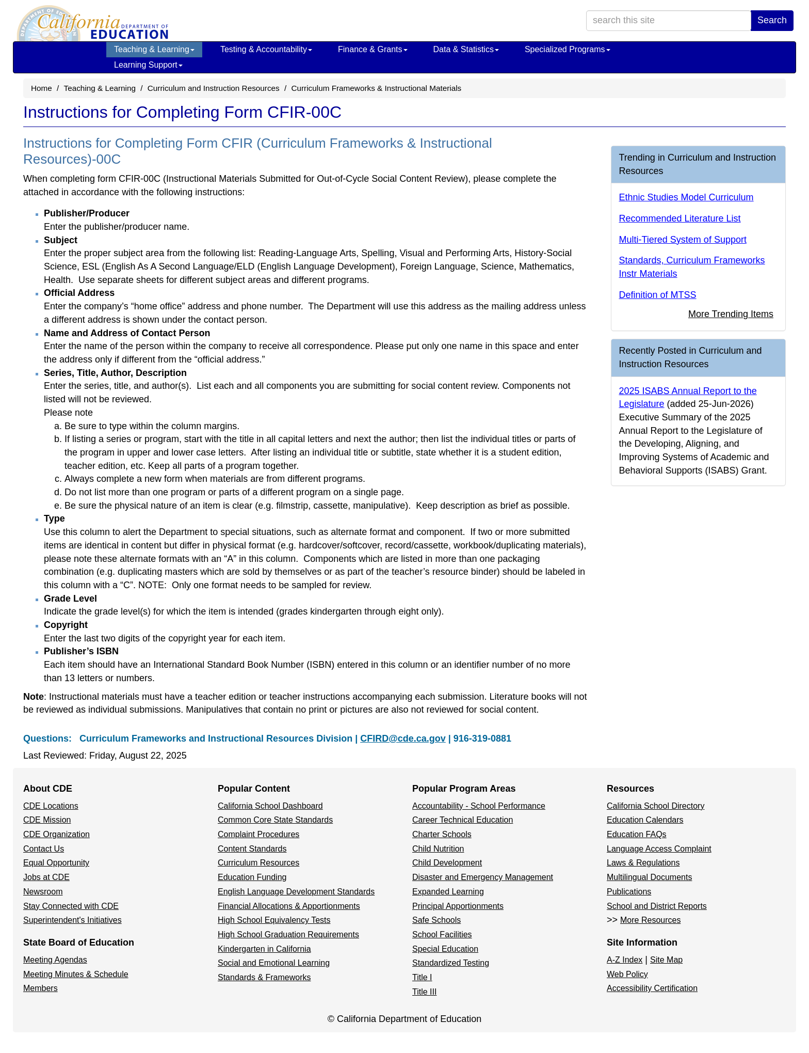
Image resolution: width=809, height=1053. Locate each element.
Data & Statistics (466, 49)
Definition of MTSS (658, 295)
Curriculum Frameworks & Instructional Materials (376, 88)
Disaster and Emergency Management (482, 877)
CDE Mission (47, 819)
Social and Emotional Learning (274, 962)
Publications (629, 891)
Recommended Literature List (680, 218)
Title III (424, 991)
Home (41, 88)
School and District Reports (657, 906)
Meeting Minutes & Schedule (75, 974)
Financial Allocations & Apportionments (289, 906)
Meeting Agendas (55, 959)
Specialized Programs (567, 49)
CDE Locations (50, 805)
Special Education (445, 949)
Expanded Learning (448, 891)
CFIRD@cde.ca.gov (403, 738)
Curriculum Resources (258, 862)
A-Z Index (624, 959)
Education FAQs (637, 834)
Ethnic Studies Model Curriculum (686, 197)
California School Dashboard (270, 805)
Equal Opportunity (56, 862)
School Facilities (442, 934)
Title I (422, 977)
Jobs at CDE (46, 877)
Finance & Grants (373, 49)
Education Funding (252, 877)
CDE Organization (56, 834)
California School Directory (655, 805)
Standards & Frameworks (264, 977)
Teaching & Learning (154, 49)
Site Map (666, 959)
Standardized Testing (450, 962)
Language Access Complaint (659, 848)
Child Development (447, 862)
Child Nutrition (438, 848)
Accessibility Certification (652, 988)
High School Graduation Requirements (288, 934)
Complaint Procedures (258, 834)
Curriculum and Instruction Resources (214, 88)
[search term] (668, 20)
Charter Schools (442, 834)
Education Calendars (645, 819)
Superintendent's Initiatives (72, 920)
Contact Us (43, 848)
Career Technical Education (462, 819)
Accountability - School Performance (478, 805)
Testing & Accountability (266, 49)
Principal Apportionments (458, 906)
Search (772, 20)
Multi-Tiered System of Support (683, 239)
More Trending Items (730, 314)
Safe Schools (436, 920)
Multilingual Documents (649, 877)
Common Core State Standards (275, 819)
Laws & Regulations (643, 862)
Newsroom (42, 891)
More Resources (650, 920)
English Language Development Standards (296, 891)
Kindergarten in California (264, 949)
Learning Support (148, 64)
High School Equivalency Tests (274, 920)
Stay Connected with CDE (71, 906)
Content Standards (252, 848)
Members (40, 988)
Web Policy (627, 974)
